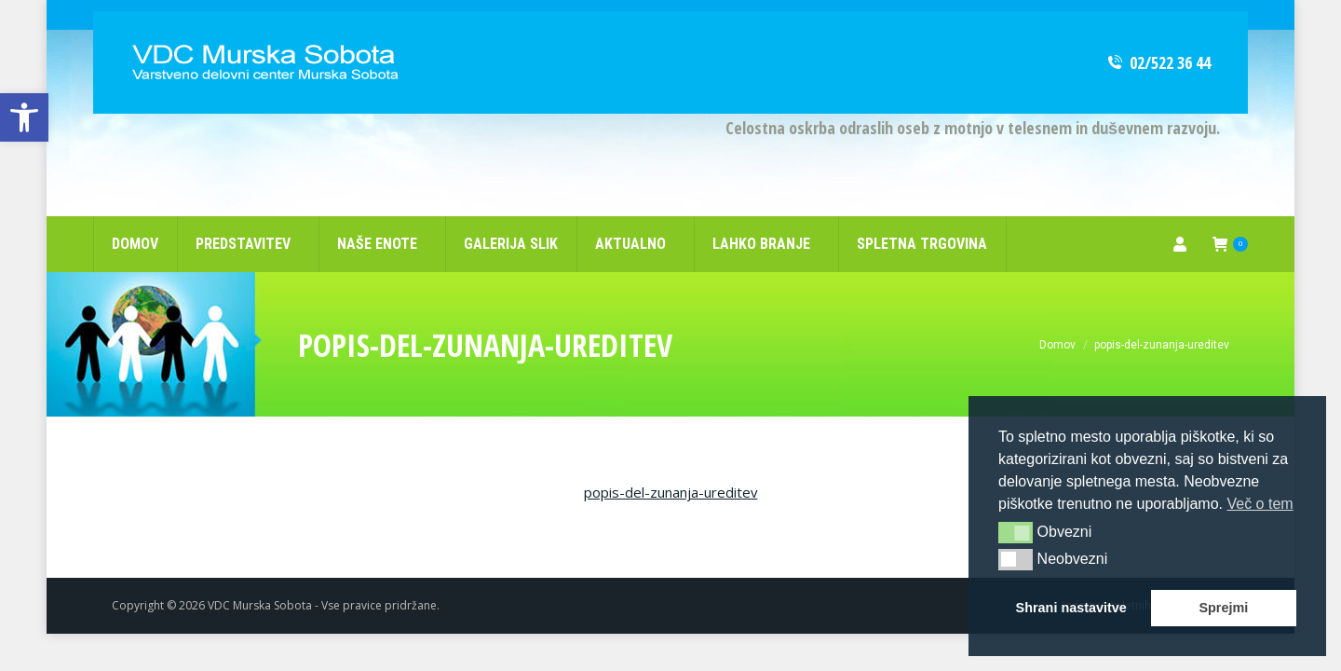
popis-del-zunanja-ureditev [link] (671, 462)
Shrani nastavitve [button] (1071, 607)
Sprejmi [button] (1223, 607)
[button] (1015, 532)
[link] (24, 117)
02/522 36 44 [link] (1158, 32)
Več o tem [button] (1259, 504)
